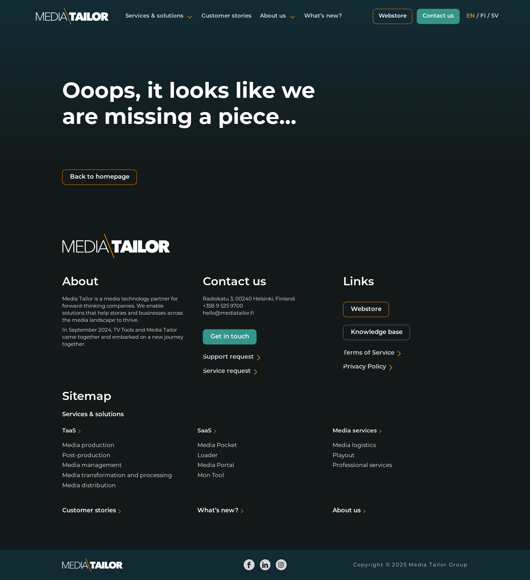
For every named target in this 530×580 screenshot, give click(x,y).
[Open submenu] (190, 21)
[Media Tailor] (72, 21)
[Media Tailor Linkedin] (265, 564)
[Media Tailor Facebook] (249, 564)
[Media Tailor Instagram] (281, 564)
